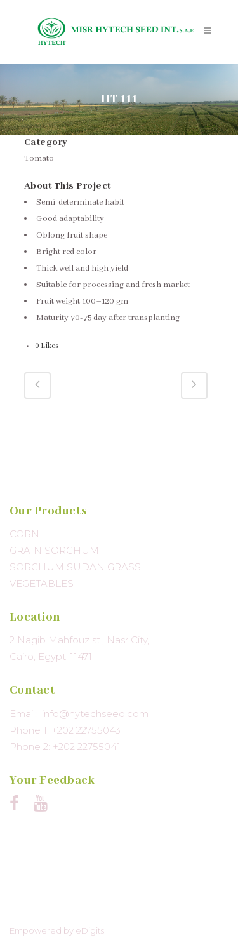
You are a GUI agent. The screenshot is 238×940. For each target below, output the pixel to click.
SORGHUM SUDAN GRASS (75, 567)
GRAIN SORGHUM (54, 550)
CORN (24, 534)
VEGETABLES (42, 583)
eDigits (90, 930)
